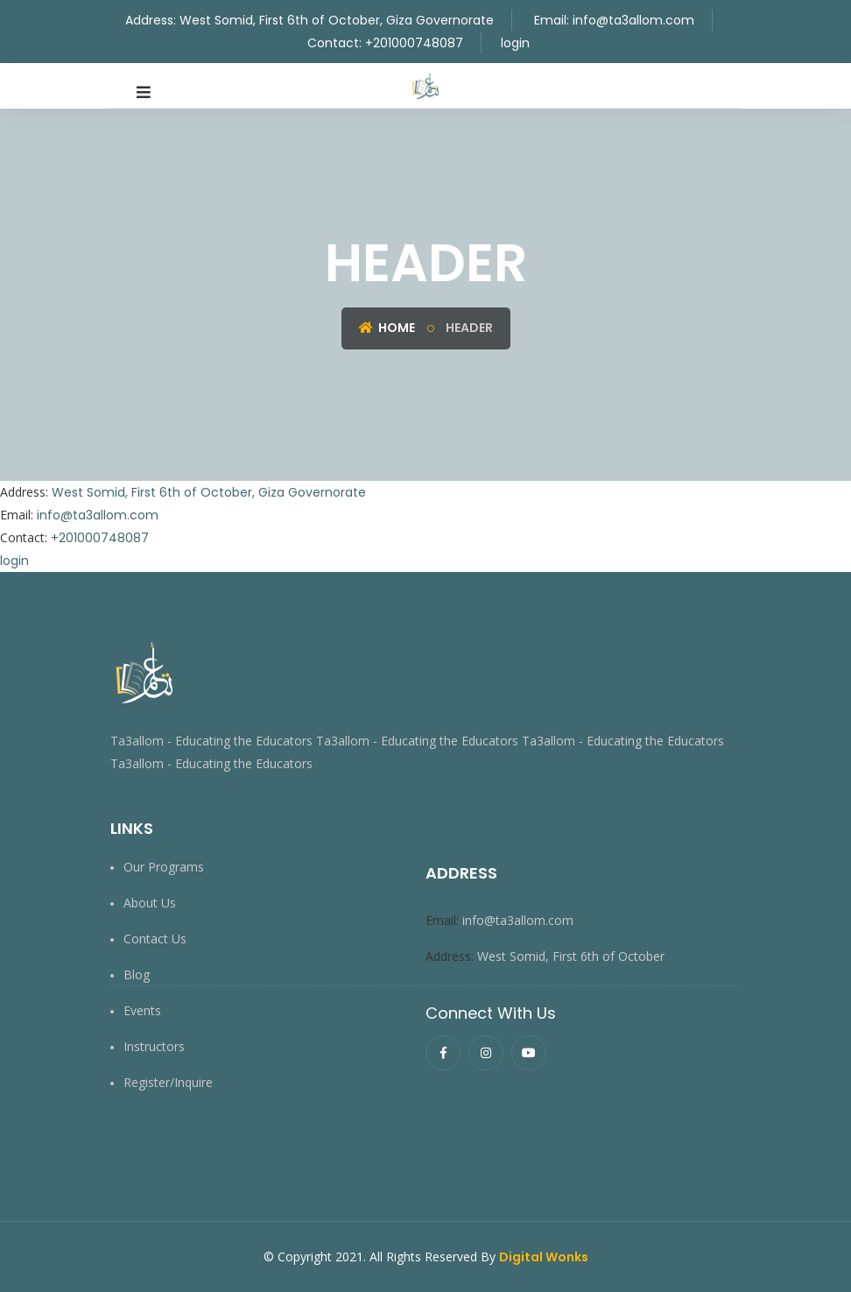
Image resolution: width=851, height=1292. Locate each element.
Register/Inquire (168, 1082)
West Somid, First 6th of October (572, 956)
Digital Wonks (543, 1257)
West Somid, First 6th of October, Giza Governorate (336, 20)
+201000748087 (414, 43)
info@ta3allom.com (633, 20)
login (515, 43)
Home (387, 327)
